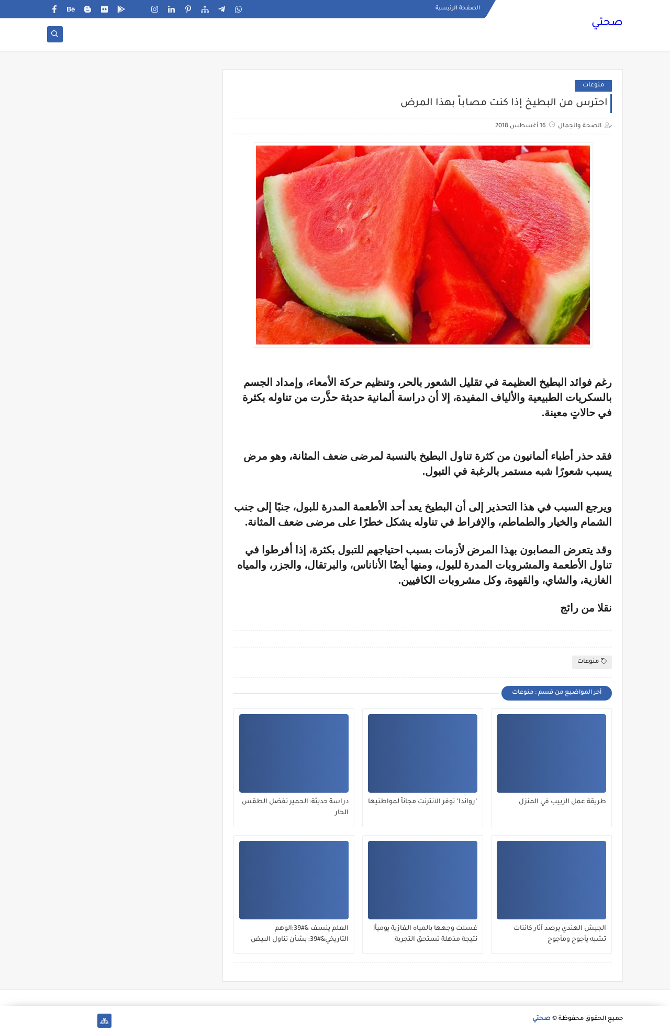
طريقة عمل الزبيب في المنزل (562, 802)
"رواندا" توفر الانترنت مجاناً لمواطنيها (422, 802)
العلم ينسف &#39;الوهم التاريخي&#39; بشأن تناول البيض (300, 934)
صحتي (607, 23)
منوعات (593, 85)
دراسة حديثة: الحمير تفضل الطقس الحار (295, 807)
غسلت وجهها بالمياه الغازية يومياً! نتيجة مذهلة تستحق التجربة (425, 934)
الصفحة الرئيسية (458, 8)
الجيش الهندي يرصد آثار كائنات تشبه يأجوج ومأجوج (559, 934)
